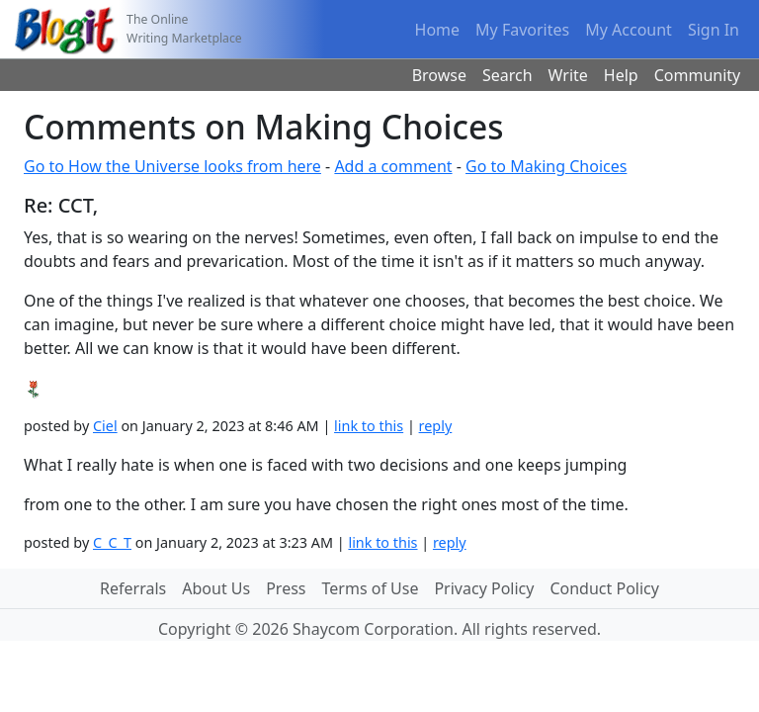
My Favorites (522, 30)
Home (438, 30)
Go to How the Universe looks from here (172, 166)
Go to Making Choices (546, 166)
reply (436, 425)
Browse (439, 75)
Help (621, 75)
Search (507, 75)
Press (285, 588)
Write (568, 75)
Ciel (105, 425)
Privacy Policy (484, 588)
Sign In (713, 30)
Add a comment (393, 166)
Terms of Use (370, 588)
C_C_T (112, 542)
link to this (368, 425)
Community (697, 75)
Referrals (133, 588)
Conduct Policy (603, 588)
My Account (628, 30)
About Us (216, 588)
